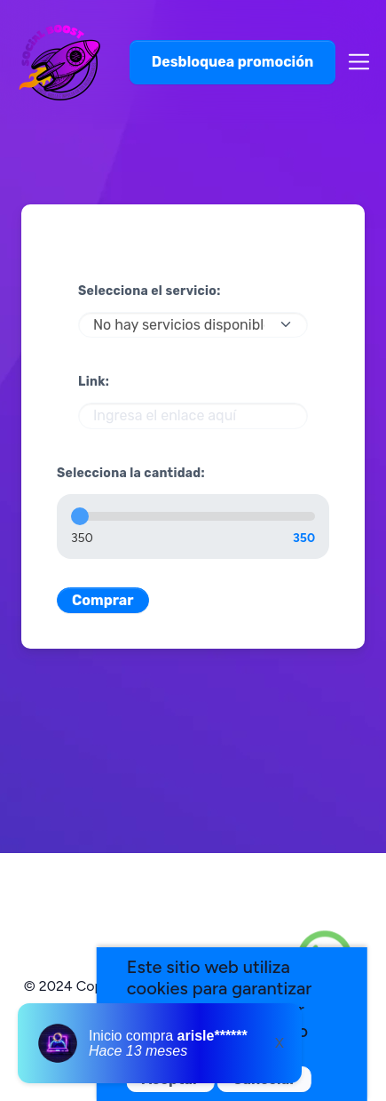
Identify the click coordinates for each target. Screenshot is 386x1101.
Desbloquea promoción (232, 61)
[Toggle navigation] (353, 61)
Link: (93, 381)
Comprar (103, 600)
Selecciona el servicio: (149, 291)
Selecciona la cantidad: (131, 473)
